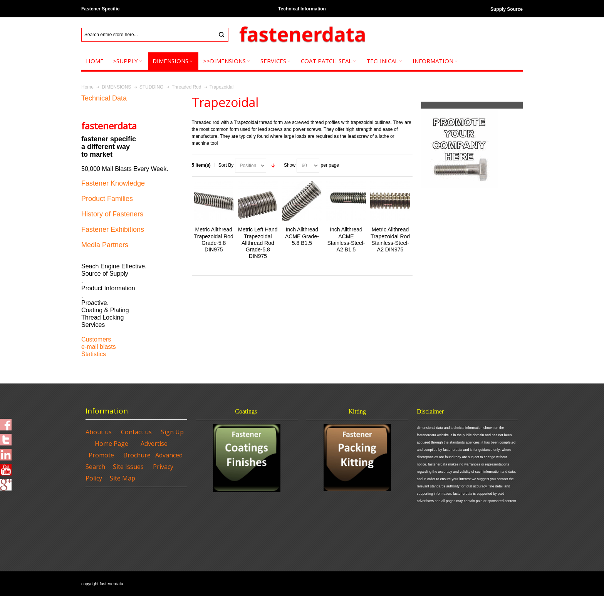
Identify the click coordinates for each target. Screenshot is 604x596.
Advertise (154, 443)
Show (289, 165)
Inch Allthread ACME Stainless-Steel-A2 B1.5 (346, 239)
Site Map (122, 478)
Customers (96, 339)
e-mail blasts (98, 346)
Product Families (107, 199)
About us (99, 432)
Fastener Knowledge (113, 183)
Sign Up (172, 432)
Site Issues (128, 466)
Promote (101, 455)
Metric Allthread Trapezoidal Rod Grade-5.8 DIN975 (213, 239)
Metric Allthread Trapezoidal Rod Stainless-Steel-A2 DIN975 (390, 239)
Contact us (136, 432)
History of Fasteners (112, 214)
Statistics (93, 354)
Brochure (137, 455)
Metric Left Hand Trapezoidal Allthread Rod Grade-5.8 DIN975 (258, 242)
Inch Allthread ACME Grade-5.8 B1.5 (302, 236)
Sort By (225, 165)
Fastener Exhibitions (112, 229)
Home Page (111, 443)
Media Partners (104, 245)
